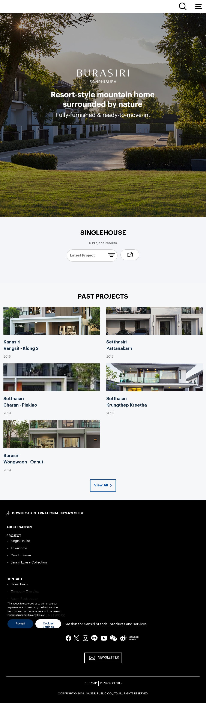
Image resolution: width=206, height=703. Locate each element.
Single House (20, 541)
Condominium (21, 555)
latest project (82, 255)
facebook (68, 638)
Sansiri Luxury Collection (29, 562)
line (94, 638)
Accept (20, 623)
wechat (113, 638)
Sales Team (19, 584)
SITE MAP (91, 683)
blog (133, 638)
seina (123, 638)
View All (101, 485)
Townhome (19, 548)
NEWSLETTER (108, 657)
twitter (77, 638)
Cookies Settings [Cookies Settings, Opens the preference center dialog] (48, 625)
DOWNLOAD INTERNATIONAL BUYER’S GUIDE (48, 513)
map (130, 254)
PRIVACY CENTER (111, 683)
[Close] (61, 597)
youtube (104, 638)
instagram (85, 638)
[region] (34, 612)
